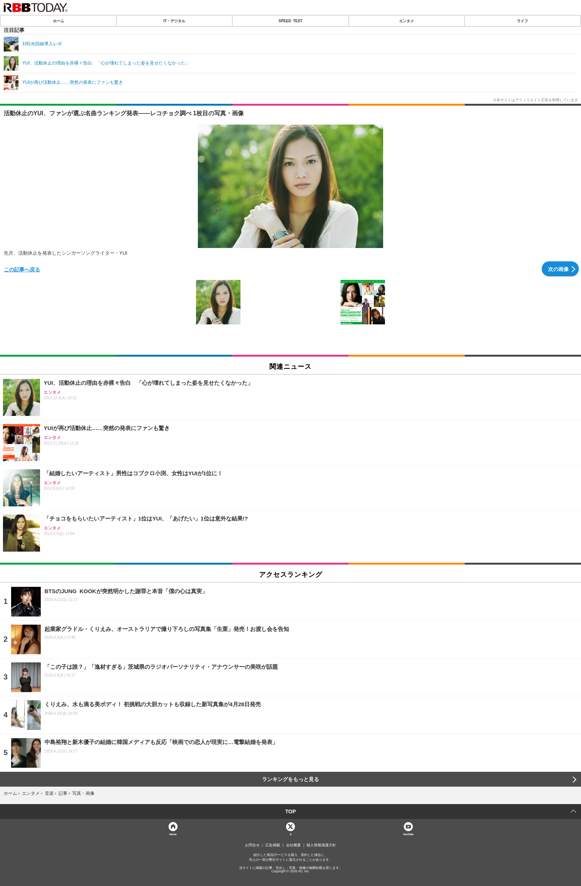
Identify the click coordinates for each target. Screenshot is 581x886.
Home (173, 834)
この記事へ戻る (22, 269)
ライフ (522, 21)
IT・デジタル (174, 21)
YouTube (408, 834)
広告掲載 (272, 845)
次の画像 (558, 268)
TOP (290, 811)
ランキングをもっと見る (290, 779)
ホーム (58, 21)
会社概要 (293, 845)
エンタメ (406, 21)
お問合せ (252, 845)
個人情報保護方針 (321, 845)
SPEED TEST (290, 21)
